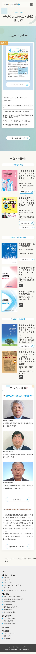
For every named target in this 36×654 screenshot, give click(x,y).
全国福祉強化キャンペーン (11, 607)
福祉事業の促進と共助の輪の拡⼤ (13, 599)
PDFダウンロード (17, 84)
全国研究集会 (8, 609)
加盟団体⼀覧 (8, 638)
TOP (3, 571)
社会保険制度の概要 (9, 623)
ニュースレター (8, 588)
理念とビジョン (8, 636)
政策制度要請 (8, 604)
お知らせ (6, 577)
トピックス (7, 580)
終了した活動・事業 (9, 612)
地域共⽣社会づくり (9, 602)
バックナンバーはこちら (17, 138)
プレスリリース (8, 582)
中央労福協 (5, 631)
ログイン (24, 647)
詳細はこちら (26, 228)
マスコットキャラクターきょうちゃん (15, 590)
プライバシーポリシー (14, 647)
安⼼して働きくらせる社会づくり (13, 596)
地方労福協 (5, 627)
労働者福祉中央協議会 (16, 649)
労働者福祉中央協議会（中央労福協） (14, 4)
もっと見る (17, 499)
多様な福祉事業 (8, 621)
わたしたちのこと (9, 633)
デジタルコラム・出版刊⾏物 (12, 585)
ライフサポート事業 (9, 618)
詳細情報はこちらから (17, 546)
